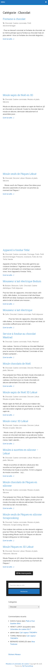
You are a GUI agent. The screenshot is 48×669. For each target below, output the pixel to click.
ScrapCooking (16, 525)
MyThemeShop (27, 666)
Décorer (16, 178)
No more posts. (24, 573)
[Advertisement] (24, 67)
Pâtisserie (6, 525)
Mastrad (35, 342)
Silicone (6, 102)
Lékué (22, 178)
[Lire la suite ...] (8, 39)
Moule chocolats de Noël (17, 363)
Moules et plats (33, 99)
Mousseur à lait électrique (17, 310)
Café (21, 286)
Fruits (37, 254)
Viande (10, 259)
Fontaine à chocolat (14, 19)
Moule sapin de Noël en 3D (18, 95)
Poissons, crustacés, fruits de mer (29, 257)
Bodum (8, 286)
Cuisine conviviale (20, 23)
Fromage (30, 254)
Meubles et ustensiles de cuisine (17, 664)
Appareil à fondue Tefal (16, 250)
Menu (3, 2)
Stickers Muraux (14, 654)
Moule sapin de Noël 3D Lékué (20, 392)
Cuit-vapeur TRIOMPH (28, 633)
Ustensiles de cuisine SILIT (20, 629)
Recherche (24, 591)
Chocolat (8, 23)
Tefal (5, 259)
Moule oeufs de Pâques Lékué (19, 173)
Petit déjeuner (17, 288)
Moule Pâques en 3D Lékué (18, 546)
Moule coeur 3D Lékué (15, 421)
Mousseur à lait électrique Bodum (22, 281)
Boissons (14, 286)
